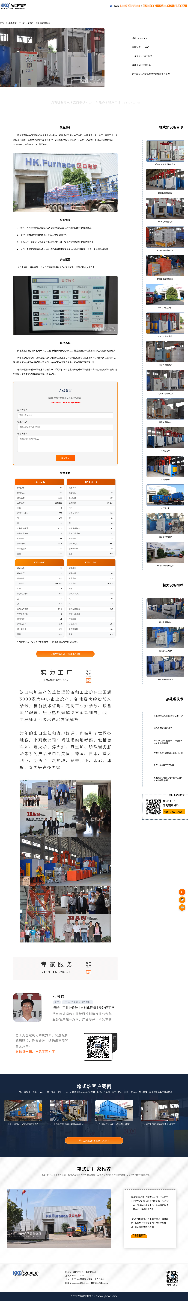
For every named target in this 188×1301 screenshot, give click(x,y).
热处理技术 (111, 15)
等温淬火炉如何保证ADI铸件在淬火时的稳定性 (168, 741)
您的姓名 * (22, 410)
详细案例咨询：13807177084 (94, 1141)
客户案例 (68, 15)
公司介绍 (153, 15)
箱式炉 (30, 23)
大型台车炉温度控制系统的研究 (168, 753)
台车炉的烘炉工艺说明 (164, 765)
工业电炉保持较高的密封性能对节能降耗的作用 (168, 779)
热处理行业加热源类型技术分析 (168, 716)
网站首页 (13, 23)
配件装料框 (89, 15)
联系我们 (139, 1236)
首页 (8, 15)
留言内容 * (22, 434)
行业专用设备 (46, 15)
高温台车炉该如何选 (163, 728)
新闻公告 (133, 15)
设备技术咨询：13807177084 (65, 654)
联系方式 (173, 15)
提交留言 (65, 458)
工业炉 (25, 15)
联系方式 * (22, 422)
